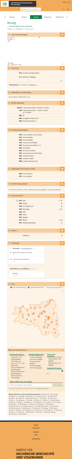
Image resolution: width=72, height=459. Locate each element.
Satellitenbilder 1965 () (54, 360)
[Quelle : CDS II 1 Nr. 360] (62, 201)
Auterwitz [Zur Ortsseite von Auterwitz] (55, 394)
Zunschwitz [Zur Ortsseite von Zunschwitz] (23, 414)
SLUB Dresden (15, 359)
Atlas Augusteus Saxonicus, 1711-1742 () (17, 363)
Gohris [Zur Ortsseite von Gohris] (12, 400)
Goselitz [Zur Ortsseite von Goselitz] (29, 400)
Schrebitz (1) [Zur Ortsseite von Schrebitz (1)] (49, 410)
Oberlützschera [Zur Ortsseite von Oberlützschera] (15, 408)
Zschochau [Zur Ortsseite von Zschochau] (13, 414)
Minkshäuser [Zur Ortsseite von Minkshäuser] (24, 404)
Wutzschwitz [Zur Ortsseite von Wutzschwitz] (31, 412)
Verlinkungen (14, 243)
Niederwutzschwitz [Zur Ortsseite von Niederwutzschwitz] (42, 406)
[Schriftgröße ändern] (63, 9)
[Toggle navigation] (66, 2)
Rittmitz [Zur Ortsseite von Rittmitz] (19, 410)
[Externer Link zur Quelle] (60, 201)
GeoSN (17, 378)
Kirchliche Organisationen (18, 184)
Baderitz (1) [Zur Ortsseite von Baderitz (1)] (13, 396)
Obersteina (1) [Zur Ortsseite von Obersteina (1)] (27, 408)
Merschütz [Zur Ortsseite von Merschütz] (13, 404)
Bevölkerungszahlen (16, 103)
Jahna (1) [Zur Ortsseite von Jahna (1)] (46, 400)
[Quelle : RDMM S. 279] (62, 206)
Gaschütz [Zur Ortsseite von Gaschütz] (44, 398)
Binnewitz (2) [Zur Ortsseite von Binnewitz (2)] (31, 396)
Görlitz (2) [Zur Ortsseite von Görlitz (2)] (38, 400)
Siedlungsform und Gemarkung (20, 92)
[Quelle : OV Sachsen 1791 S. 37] (62, 220)
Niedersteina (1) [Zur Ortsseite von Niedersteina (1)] (29, 406)
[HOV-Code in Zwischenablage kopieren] (25, 29)
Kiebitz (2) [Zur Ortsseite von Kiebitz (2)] (29, 402)
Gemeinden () (36, 359)
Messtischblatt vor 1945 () (17, 377)
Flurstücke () (36, 368)
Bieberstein (60, 17)
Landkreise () (36, 357)
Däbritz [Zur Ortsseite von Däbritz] (12, 398)
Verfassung (13, 68)
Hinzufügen (57, 385)
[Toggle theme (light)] (68, 9)
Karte (12, 284)
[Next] (67, 17)
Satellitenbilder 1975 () (54, 364)
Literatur (13, 230)
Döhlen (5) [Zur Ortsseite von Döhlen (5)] (21, 398)
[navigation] (36, 17)
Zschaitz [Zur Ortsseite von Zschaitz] (39, 412)
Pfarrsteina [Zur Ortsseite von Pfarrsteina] (53, 408)
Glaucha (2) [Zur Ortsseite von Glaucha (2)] (53, 398)
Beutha (24, 17)
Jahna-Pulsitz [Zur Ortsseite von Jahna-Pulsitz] (56, 400)
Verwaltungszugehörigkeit (18, 130)
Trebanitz (33, 77)
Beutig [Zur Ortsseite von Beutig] (22, 396)
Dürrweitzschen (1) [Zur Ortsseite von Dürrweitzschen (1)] (33, 398)
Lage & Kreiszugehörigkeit (18, 35)
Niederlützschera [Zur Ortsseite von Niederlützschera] (15, 406)
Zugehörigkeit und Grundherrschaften (22, 169)
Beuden (12, 17)
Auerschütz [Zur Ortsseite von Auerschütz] (46, 394)
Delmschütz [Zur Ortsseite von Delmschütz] (53, 396)
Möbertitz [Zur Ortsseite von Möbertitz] (42, 404)
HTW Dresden (15, 369)
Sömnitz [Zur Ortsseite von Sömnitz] (12, 412)
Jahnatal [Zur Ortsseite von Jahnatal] (12, 402)
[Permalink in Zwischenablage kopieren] (33, 248)
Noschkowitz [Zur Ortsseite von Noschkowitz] (55, 406)
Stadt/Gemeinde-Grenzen (37, 287)
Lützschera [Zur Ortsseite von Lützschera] (48, 402)
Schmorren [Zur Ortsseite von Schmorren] (39, 410)
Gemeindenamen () (35, 362)
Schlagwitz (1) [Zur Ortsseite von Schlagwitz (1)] (29, 410)
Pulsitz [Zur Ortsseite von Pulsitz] (12, 410)
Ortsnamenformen (16, 196)
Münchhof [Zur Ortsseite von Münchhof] (50, 404)
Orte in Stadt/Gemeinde (19, 287)
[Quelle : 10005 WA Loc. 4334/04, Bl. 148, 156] (62, 209)
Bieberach (47, 17)
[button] (61, 201)
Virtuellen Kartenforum (42, 388)
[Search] (30, 9)
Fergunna (14, 365)
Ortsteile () (35, 366)
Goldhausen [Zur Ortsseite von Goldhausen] (21, 400)
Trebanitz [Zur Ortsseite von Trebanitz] (21, 412)
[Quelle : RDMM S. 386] (62, 203)
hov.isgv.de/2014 (26, 248)
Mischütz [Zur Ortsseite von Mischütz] (33, 404)
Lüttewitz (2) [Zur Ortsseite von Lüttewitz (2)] (38, 402)
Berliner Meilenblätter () (18, 368)
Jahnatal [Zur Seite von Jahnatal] (28, 26)
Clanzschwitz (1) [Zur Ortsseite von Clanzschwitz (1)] (42, 396)
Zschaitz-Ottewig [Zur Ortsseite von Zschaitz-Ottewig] (50, 412)
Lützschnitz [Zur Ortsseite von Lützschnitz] (57, 402)
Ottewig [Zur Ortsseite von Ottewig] (45, 408)
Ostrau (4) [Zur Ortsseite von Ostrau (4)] (37, 408)
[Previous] (4, 17)
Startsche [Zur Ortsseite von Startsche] (59, 410)
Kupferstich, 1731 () (16, 358)
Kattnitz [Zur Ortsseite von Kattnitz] (20, 402)
